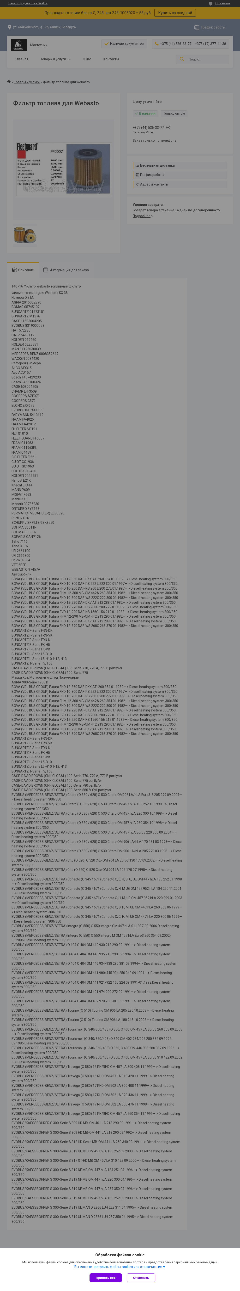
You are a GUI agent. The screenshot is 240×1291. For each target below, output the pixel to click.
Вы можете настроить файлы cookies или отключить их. (118, 1267)
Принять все (106, 1278)
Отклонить (141, 1278)
